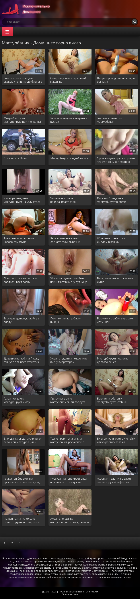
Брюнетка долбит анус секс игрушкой (115, 320)
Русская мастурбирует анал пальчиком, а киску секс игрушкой (68, 480)
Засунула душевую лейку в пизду (21, 320)
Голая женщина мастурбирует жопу (17, 400)
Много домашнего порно (29, 9)
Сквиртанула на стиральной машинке (68, 79)
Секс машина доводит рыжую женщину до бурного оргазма (23, 80)
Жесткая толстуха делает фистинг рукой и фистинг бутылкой (114, 480)
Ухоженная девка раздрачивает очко (63, 199)
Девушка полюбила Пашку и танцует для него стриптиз (23, 360)
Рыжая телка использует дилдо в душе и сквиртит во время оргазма (22, 520)
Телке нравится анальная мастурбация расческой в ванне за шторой (67, 440)
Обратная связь (70, 594)
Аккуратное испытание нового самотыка (19, 239)
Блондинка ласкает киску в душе (115, 279)
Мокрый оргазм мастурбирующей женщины (22, 119)
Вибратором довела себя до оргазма (116, 79)
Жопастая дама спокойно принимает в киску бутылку (68, 279)
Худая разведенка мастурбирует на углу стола (22, 199)
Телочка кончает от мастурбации (109, 119)
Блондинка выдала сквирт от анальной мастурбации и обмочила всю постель (23, 440)
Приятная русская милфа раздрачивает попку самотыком (20, 280)
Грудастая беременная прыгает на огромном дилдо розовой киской (22, 480)
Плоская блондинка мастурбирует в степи (111, 199)
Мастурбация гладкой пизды (69, 158)
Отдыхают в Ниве (15, 158)
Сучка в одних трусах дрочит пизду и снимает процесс (116, 159)
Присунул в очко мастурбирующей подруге (67, 400)
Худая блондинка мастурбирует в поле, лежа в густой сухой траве (69, 520)
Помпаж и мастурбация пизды (65, 320)
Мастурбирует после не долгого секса (113, 360)
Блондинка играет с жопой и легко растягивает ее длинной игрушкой (116, 440)
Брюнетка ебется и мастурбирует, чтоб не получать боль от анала (112, 400)
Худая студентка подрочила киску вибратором (68, 360)
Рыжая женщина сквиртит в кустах (68, 119)
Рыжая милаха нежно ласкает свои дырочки (65, 239)
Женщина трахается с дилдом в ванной (111, 239)
